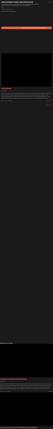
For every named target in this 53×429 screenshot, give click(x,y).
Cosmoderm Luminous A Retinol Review (13, 379)
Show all (48, 28)
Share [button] (2, 100)
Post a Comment (8, 100)
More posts (49, 105)
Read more (49, 100)
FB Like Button (6, 88)
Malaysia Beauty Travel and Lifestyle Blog (17, 2)
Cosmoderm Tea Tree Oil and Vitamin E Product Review (18, 428)
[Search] (48, 2)
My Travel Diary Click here (7, 9)
